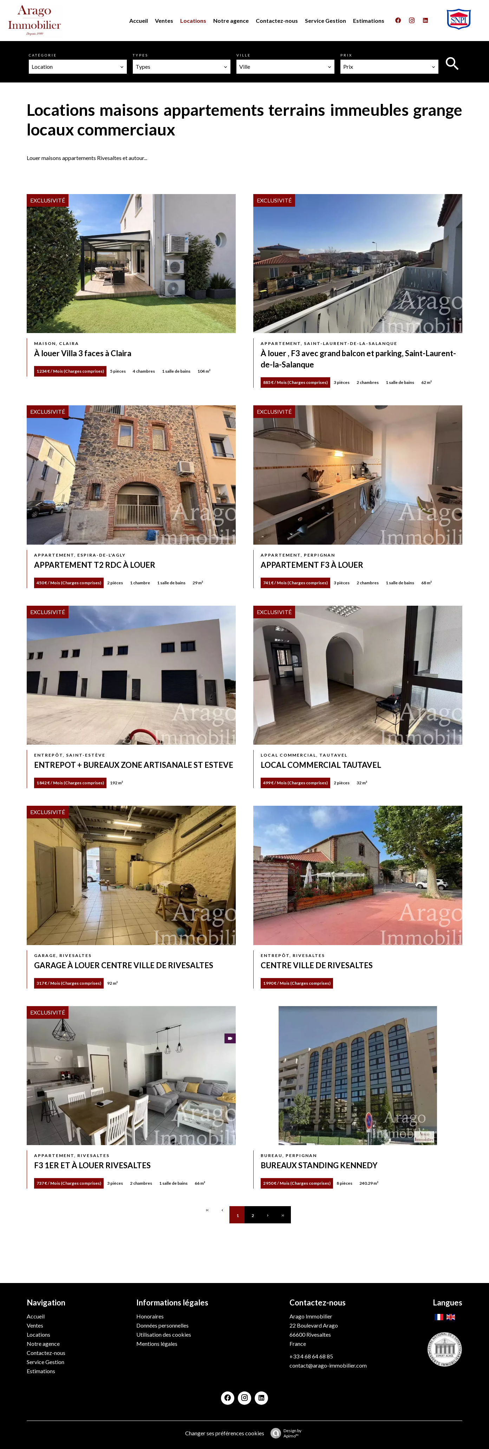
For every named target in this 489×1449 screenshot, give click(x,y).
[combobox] (78, 67)
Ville (243, 55)
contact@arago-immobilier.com (328, 1365)
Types (140, 55)
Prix (346, 55)
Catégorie (43, 55)
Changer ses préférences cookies (224, 1433)
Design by (284, 1433)
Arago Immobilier (310, 1316)
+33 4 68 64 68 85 (311, 1356)
